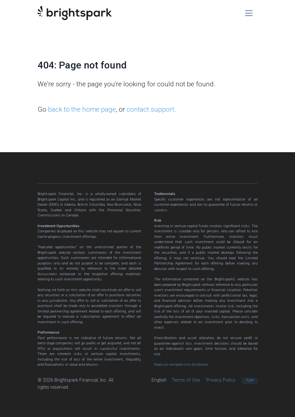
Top (250, 380)
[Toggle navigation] (249, 13)
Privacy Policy (220, 380)
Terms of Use (186, 380)
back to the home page (82, 109)
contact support (150, 109)
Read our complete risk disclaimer (181, 364)
